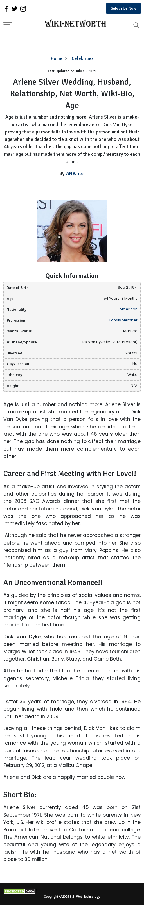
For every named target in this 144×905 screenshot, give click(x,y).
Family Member (123, 320)
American (129, 309)
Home (56, 58)
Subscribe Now (123, 8)
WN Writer (75, 173)
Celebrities (82, 58)
